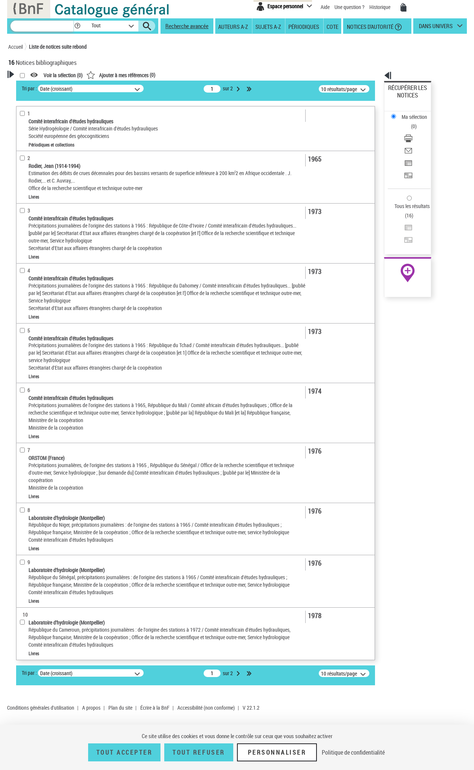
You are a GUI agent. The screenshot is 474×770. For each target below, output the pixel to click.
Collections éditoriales (41, 174)
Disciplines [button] (29, 302)
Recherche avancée (186, 26)
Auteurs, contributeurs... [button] (44, 239)
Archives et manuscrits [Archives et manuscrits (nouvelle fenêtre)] (401, 229)
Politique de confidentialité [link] (353, 752)
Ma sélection (402, 99)
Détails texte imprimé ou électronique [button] (44, 189)
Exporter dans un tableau (415, 130)
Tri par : (125, 88)
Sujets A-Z (268, 26)
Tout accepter (124, 752)
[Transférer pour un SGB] (417, 140)
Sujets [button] (23, 277)
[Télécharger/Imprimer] (417, 113)
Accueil (15, 46)
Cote (332, 26)
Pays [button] (21, 314)
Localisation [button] (30, 227)
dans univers (436, 28)
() (217, 74)
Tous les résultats (407, 160)
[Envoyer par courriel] (417, 122)
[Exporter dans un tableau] (417, 131)
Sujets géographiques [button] (41, 290)
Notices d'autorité (369, 26)
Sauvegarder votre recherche (55, 123)
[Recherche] (42, 26)
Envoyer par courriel (410, 121)
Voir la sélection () (159, 75)
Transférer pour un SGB (413, 139)
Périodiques (303, 26)
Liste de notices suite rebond (58, 46)
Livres (26, 204)
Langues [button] (25, 252)
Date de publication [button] (38, 265)
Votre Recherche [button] (39, 87)
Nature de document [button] (39, 151)
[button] (77, 26)
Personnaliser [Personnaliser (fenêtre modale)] (277, 752)
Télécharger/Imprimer (411, 112)
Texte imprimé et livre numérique (53, 162)
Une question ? (349, 6)
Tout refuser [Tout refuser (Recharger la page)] (198, 752)
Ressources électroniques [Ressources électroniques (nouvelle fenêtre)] (403, 237)
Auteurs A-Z (233, 26)
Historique (380, 6)
